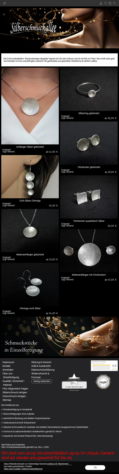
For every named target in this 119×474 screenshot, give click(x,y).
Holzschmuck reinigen (14, 396)
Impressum (8, 362)
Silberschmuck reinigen (15, 392)
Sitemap (7, 400)
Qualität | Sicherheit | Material (13, 383)
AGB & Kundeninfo (41, 366)
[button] (5, 3)
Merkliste (105, 3)
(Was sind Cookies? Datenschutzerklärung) (23, 469)
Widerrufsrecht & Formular (40, 375)
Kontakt (6, 366)
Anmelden (101, 3)
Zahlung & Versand (41, 362)
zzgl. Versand (9, 151)
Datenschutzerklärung (42, 369)
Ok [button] (95, 467)
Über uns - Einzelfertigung (11, 375)
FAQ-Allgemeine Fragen (15, 388)
